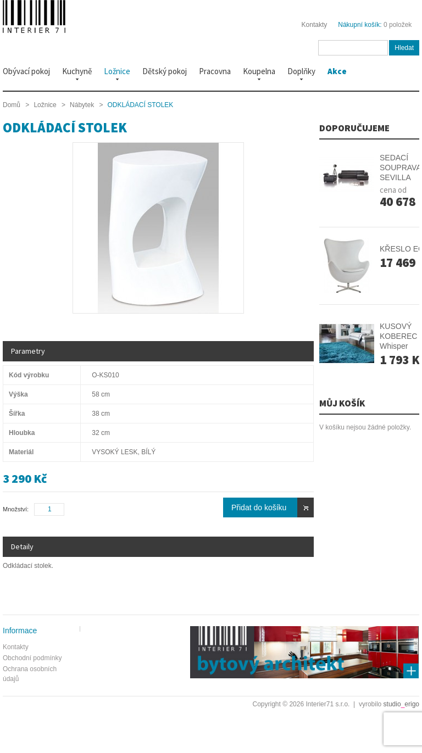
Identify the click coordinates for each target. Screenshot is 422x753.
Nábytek (82, 105)
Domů (11, 105)
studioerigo (401, 704)
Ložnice (45, 105)
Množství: (16, 509)
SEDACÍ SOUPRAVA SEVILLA (400, 167)
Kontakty (314, 25)
